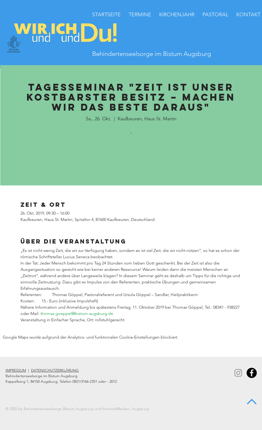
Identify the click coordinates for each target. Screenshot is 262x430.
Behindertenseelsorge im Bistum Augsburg (151, 54)
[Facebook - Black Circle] (252, 373)
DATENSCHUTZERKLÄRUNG (55, 370)
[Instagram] (238, 373)
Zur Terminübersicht (131, 162)
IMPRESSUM (16, 370)
